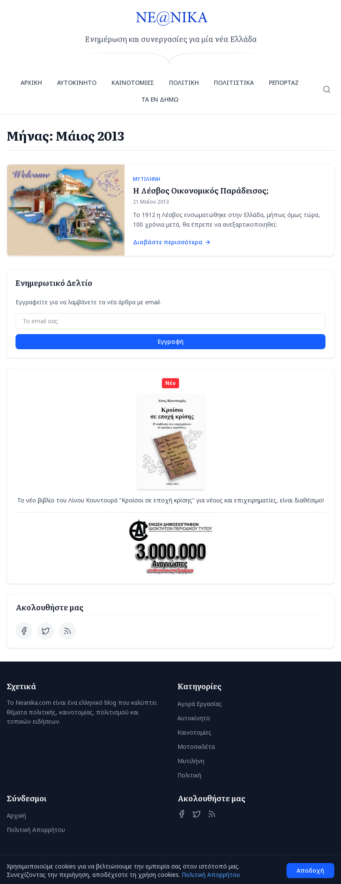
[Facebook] (24, 630)
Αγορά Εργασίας (199, 704)
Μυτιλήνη (190, 761)
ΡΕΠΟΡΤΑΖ (284, 82)
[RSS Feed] (67, 630)
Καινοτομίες (194, 732)
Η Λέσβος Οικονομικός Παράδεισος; (200, 190)
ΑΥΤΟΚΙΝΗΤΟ (76, 82)
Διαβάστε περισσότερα (172, 242)
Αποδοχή (310, 870)
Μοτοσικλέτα (196, 747)
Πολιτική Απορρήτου (36, 830)
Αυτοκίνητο (193, 718)
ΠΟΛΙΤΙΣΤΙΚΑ (234, 82)
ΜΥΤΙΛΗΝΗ (146, 179)
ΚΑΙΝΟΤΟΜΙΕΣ (133, 82)
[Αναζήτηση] (326, 89)
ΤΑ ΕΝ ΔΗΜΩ (159, 99)
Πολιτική (189, 775)
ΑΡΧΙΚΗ (31, 82)
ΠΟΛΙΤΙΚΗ (184, 82)
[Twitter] (45, 630)
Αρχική (16, 815)
